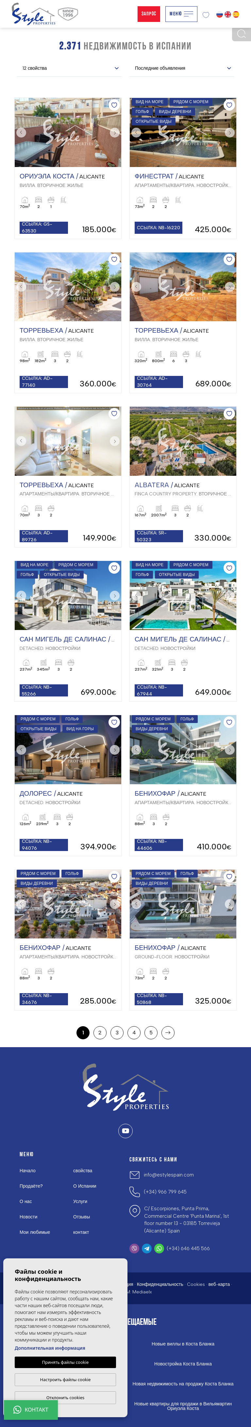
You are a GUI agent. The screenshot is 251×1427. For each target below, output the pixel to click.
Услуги (80, 1201)
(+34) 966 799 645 (165, 1192)
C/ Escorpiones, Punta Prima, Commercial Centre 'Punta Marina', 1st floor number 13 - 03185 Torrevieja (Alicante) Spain (186, 1220)
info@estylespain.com (169, 1175)
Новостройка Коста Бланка (183, 1364)
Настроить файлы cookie (65, 1379)
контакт (81, 1232)
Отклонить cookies (65, 1397)
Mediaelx (142, 1292)
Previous (21, 132)
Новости (28, 1217)
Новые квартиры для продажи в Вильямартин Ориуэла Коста (183, 1406)
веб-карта (219, 1284)
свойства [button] (82, 1171)
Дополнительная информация (50, 1348)
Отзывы (81, 1217)
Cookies (196, 1284)
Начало (28, 1171)
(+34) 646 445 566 (188, 1248)
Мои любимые (35, 1232)
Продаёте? (31, 1186)
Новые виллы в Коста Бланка (183, 1344)
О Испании (84, 1186)
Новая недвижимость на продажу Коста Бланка (182, 1384)
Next (114, 132)
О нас (26, 1201)
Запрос (149, 14)
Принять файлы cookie (65, 1362)
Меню (181, 14)
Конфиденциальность (160, 1284)
